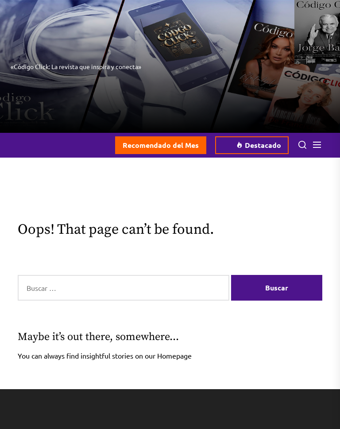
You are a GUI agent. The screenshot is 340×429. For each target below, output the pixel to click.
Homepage (174, 355)
